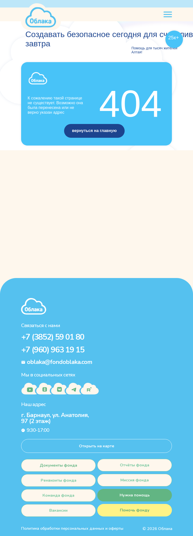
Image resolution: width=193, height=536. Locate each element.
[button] (134, 510)
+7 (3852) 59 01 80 (52, 337)
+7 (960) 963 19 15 (52, 349)
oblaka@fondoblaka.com (59, 362)
